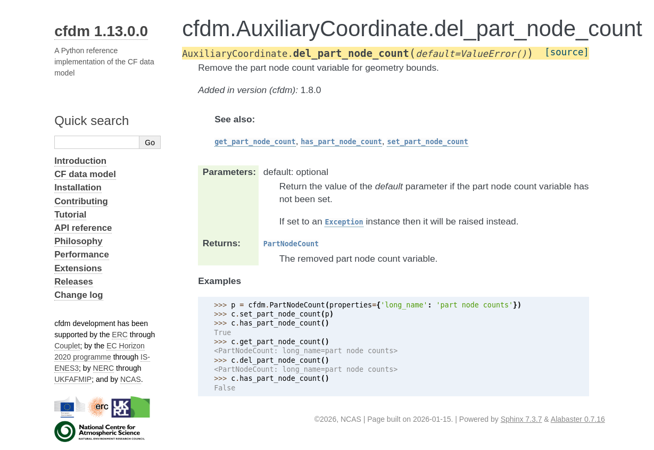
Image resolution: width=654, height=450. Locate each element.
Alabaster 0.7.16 (578, 419)
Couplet (67, 345)
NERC (103, 368)
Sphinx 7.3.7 (521, 419)
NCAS (130, 379)
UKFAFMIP (73, 379)
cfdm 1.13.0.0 (101, 31)
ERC (120, 334)
